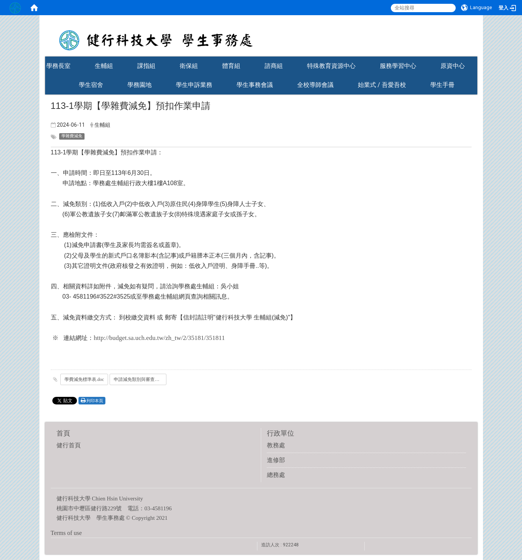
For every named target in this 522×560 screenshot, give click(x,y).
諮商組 (274, 65)
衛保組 (189, 65)
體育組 (231, 65)
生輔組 (104, 65)
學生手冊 (442, 84)
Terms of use (66, 533)
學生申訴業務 (194, 84)
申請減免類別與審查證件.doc (140, 379)
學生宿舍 (91, 84)
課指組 (146, 65)
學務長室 (58, 65)
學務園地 (139, 84)
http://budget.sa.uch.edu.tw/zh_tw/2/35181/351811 (159, 337)
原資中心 (452, 65)
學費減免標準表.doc (84, 379)
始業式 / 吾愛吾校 (382, 84)
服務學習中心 (398, 65)
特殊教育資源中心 (331, 65)
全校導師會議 (315, 84)
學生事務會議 (255, 84)
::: (473, 54)
